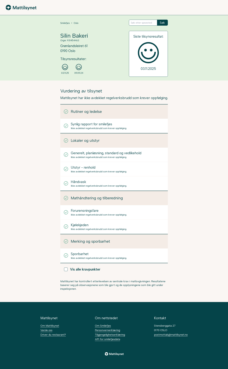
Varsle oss (46, 330)
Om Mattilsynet (49, 325)
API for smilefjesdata (107, 339)
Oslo (76, 23)
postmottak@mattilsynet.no (171, 334)
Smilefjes (65, 23)
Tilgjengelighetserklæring (110, 334)
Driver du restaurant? (53, 334)
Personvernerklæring (107, 330)
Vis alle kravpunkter (82, 269)
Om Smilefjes (103, 325)
